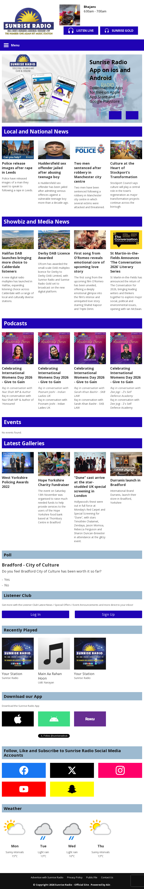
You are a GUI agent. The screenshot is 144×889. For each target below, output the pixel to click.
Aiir (108, 884)
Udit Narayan (46, 682)
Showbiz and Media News (36, 221)
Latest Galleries (24, 443)
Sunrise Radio (10, 678)
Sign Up (108, 614)
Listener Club (17, 595)
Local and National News (36, 131)
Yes (7, 579)
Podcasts (15, 323)
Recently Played (20, 630)
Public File (91, 877)
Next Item (132, 115)
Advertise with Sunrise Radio (47, 877)
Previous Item (115, 115)
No (6, 585)
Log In (35, 614)
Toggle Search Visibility (136, 45)
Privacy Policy (74, 877)
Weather (13, 808)
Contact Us (107, 877)
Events (12, 422)
